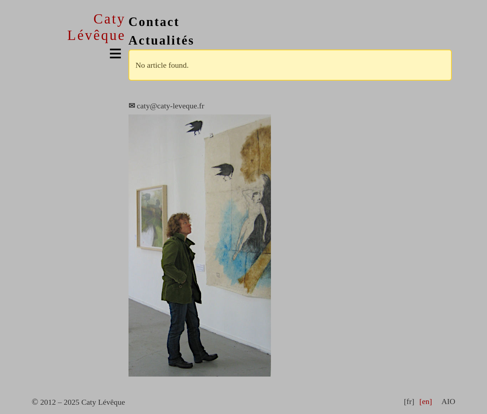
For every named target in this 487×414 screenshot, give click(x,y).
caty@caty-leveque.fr (166, 105)
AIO (448, 401)
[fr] (409, 401)
